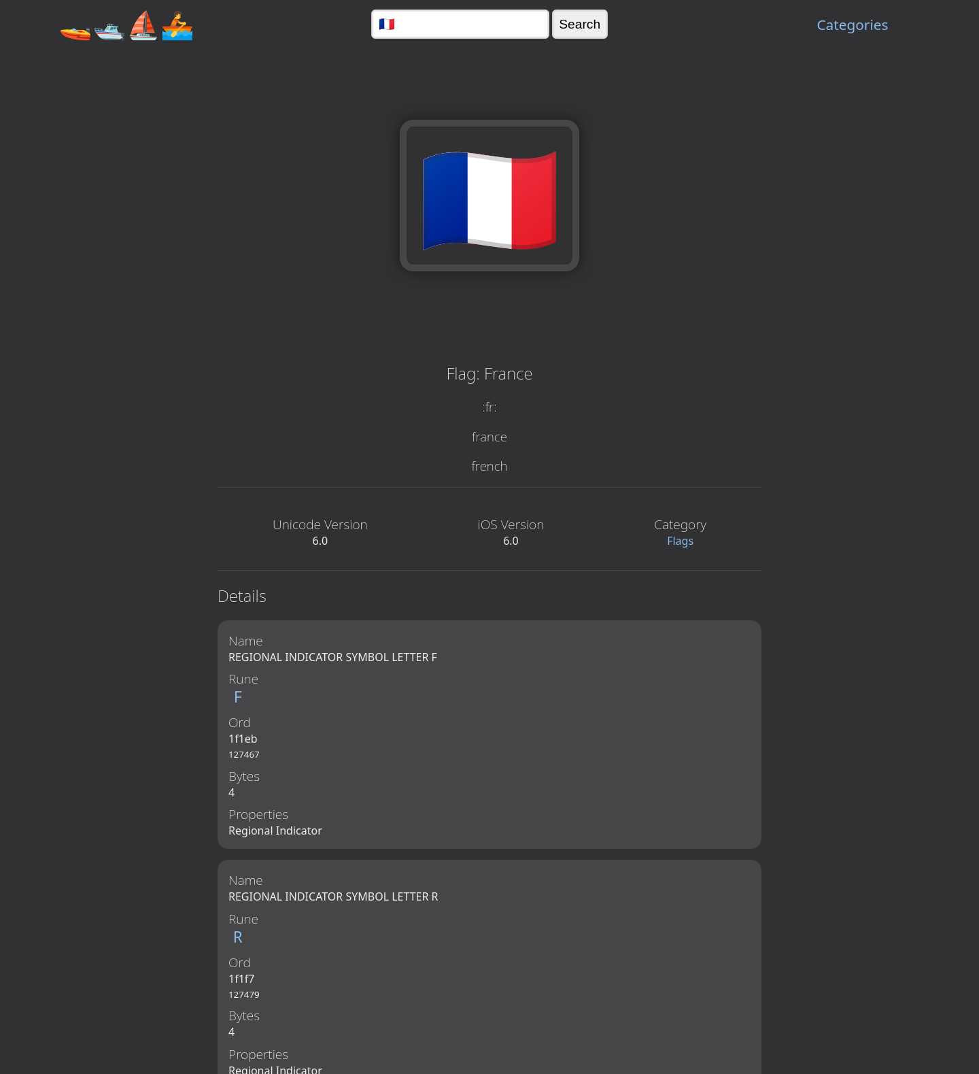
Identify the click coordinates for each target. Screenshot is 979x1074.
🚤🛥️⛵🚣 (126, 24)
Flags (680, 540)
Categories (852, 24)
